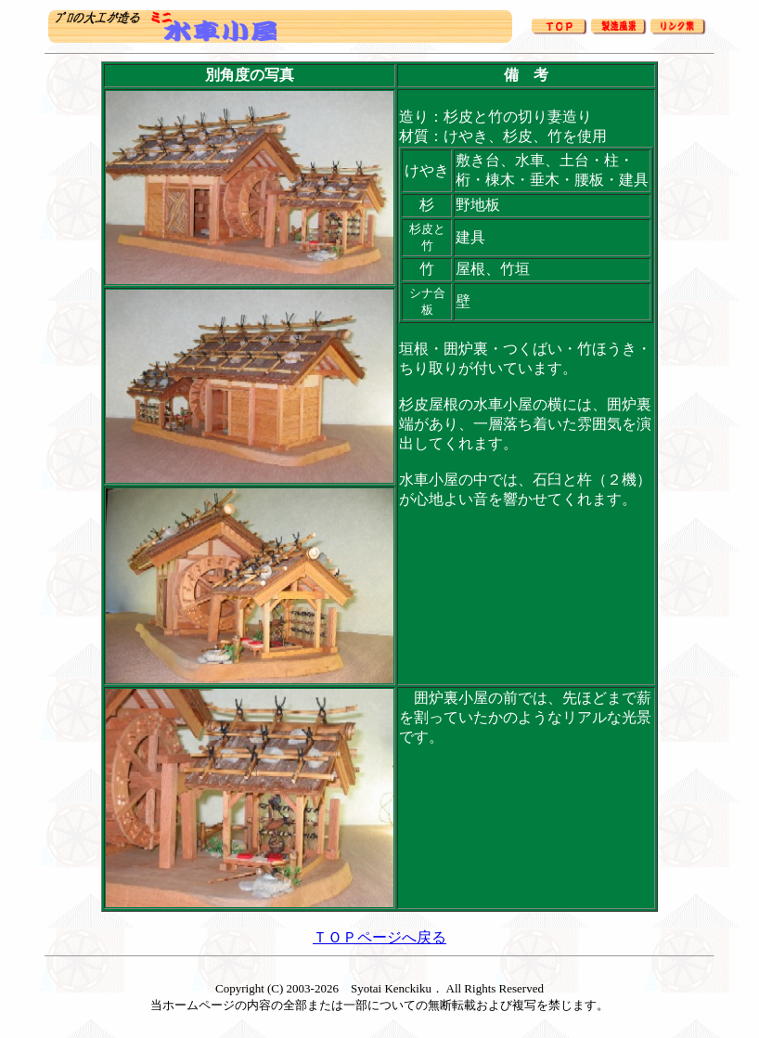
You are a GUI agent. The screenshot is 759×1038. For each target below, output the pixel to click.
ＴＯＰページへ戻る (379, 937)
